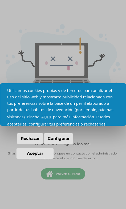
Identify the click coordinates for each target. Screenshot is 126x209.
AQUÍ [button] (46, 116)
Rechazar (30, 138)
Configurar (59, 138)
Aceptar (35, 153)
